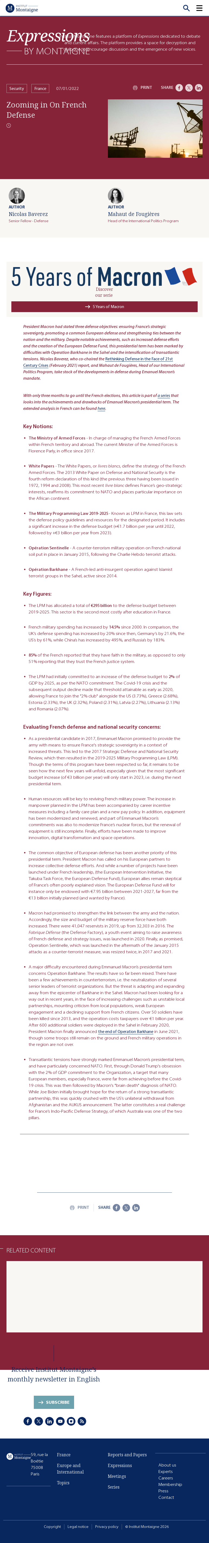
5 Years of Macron (108, 306)
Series (114, 1487)
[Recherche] (186, 8)
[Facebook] (179, 88)
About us (167, 1465)
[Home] (21, 8)
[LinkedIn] (199, 88)
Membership (170, 1484)
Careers (165, 1478)
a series (164, 395)
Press (163, 1490)
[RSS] (82, 1421)
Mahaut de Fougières (133, 214)
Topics (63, 1483)
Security (16, 88)
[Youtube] (60, 1421)
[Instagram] (71, 1421)
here (101, 408)
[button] (202, 8)
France (40, 88)
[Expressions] (48, 41)
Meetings (117, 1476)
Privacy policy (106, 1526)
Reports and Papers (127, 1455)
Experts (165, 1471)
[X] (189, 88)
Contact (166, 1497)
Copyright (52, 1526)
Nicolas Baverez (28, 214)
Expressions (120, 1465)
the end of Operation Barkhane (125, 1031)
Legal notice (78, 1526)
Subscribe (57, 1402)
